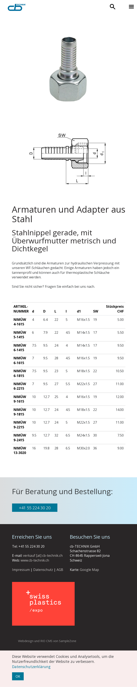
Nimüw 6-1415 (20, 347)
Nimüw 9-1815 (20, 412)
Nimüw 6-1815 (20, 373)
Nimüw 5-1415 (20, 334)
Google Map (89, 569)
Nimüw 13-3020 (20, 450)
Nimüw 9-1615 (20, 399)
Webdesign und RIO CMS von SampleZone (47, 641)
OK (18, 676)
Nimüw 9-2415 (20, 437)
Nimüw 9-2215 (20, 424)
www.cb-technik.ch (35, 560)
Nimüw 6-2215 (20, 386)
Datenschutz (43, 569)
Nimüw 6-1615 (20, 360)
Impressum (21, 569)
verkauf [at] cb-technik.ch (43, 555)
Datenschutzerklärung (31, 666)
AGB (60, 569)
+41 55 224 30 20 (35, 508)
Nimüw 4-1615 (20, 321)
